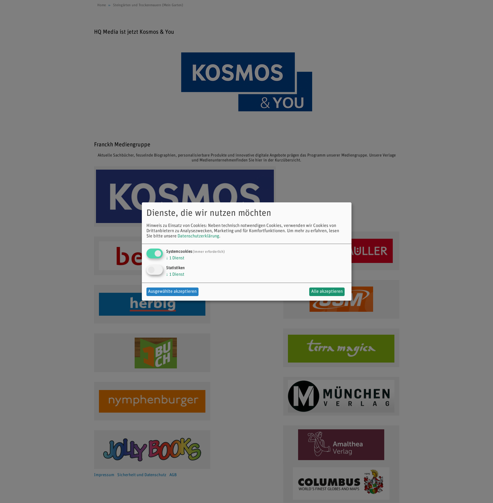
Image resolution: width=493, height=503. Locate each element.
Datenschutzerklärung (198, 236)
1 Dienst (175, 258)
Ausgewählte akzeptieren (172, 291)
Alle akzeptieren (327, 291)
